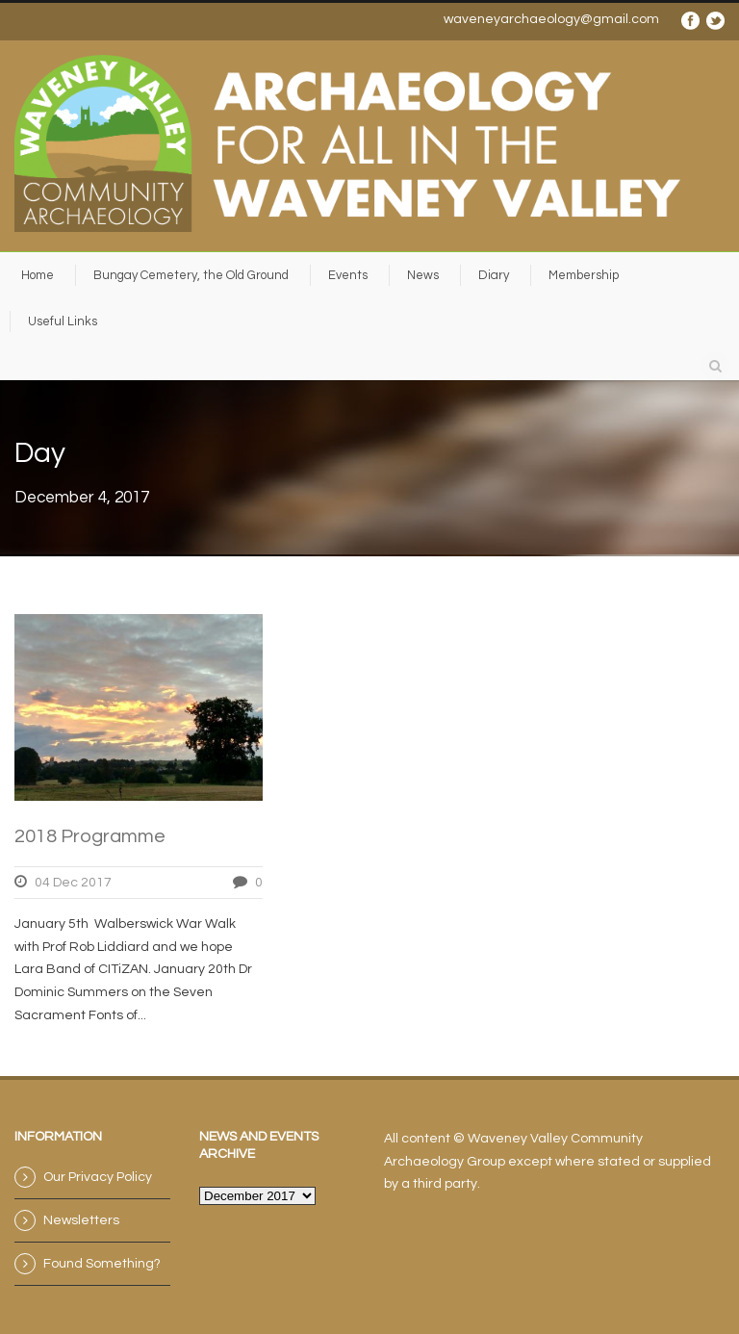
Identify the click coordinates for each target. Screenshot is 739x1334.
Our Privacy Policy (97, 1177)
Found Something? (102, 1263)
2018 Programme (90, 836)
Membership (583, 275)
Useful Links (62, 321)
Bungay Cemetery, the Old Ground (191, 275)
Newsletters (81, 1220)
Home (37, 275)
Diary (493, 275)
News (423, 275)
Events (348, 275)
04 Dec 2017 (73, 882)
